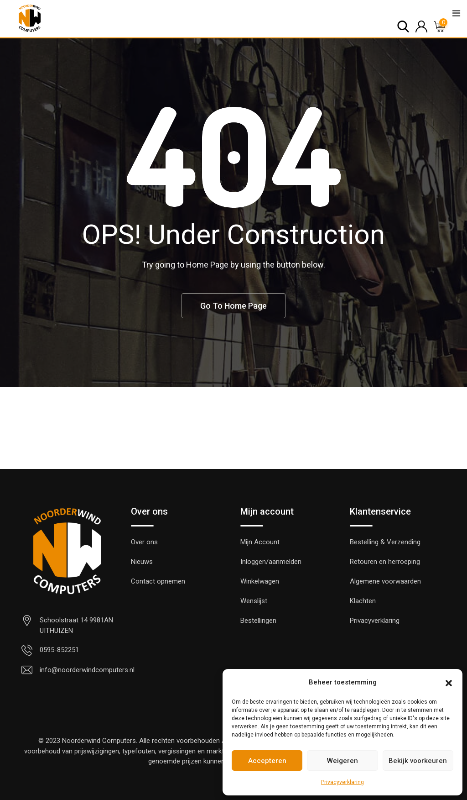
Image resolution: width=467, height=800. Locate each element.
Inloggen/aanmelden (270, 562)
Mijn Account (260, 542)
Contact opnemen (158, 581)
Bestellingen (258, 620)
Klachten (363, 601)
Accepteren (267, 761)
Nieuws (142, 562)
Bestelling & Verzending (385, 542)
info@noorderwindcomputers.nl (87, 670)
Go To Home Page (233, 306)
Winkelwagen (259, 581)
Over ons (144, 542)
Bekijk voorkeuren (418, 761)
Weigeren (342, 761)
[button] (448, 682)
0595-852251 (59, 650)
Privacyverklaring (342, 782)
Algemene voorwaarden (385, 581)
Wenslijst (253, 601)
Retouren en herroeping (385, 562)
